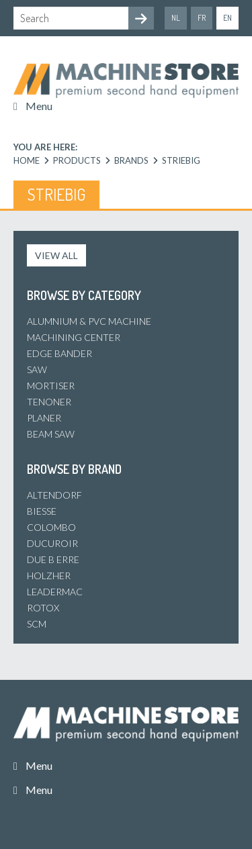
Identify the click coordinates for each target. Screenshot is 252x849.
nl (175, 18)
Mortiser (51, 385)
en (227, 18)
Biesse (41, 511)
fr (202, 18)
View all (56, 255)
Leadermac (55, 591)
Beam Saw (51, 434)
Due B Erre (53, 559)
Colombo (51, 527)
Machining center (73, 337)
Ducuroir (52, 543)
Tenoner (49, 401)
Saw (37, 369)
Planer (44, 417)
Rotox (43, 607)
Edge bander (59, 353)
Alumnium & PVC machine (89, 321)
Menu (39, 105)
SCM (36, 624)
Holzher (49, 575)
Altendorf (54, 495)
